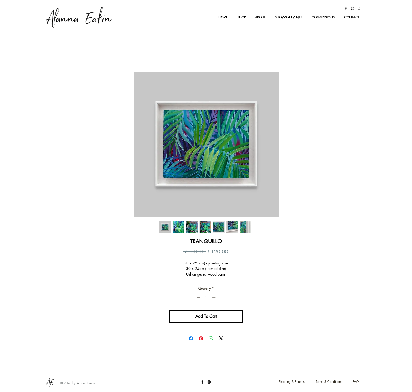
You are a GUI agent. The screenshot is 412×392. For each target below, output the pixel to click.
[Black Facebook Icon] (346, 8)
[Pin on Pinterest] (201, 338)
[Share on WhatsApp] (211, 338)
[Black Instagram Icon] (353, 8)
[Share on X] (221, 338)
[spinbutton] (206, 297)
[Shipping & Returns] (291, 382)
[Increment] (214, 297)
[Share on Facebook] (191, 338)
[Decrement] (198, 297)
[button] (359, 8)
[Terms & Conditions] (328, 382)
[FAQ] (355, 382)
